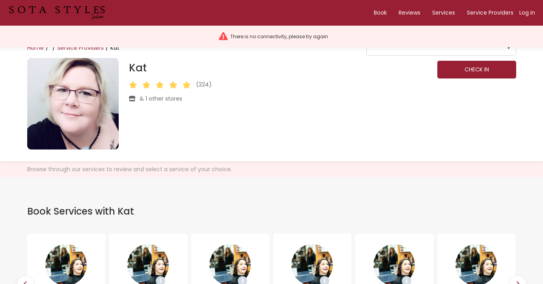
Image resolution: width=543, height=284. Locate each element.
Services (443, 13)
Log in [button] (527, 12)
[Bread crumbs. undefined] (53, 48)
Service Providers (490, 13)
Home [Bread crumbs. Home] (35, 48)
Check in (477, 69)
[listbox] (441, 48)
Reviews (409, 13)
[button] (60, 12)
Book (380, 13)
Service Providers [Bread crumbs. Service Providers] (80, 48)
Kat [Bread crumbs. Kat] (114, 48)
